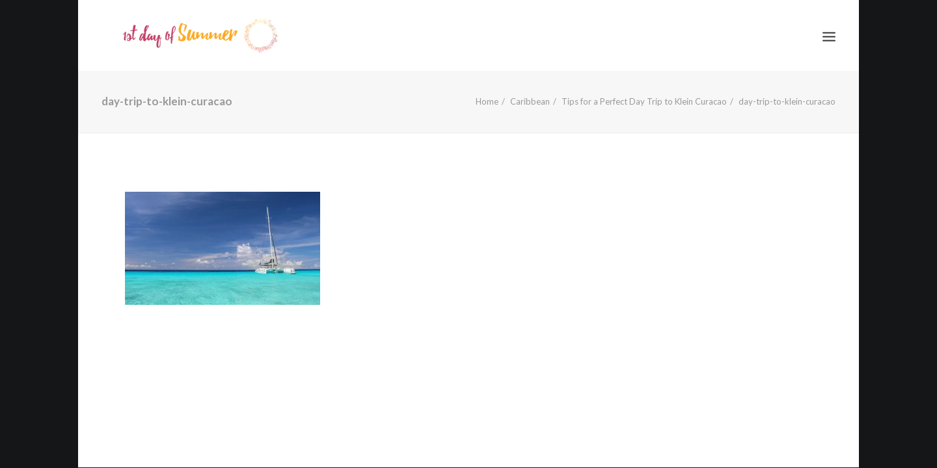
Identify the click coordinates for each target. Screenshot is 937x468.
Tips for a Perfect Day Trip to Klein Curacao (644, 101)
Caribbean (530, 101)
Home (487, 101)
